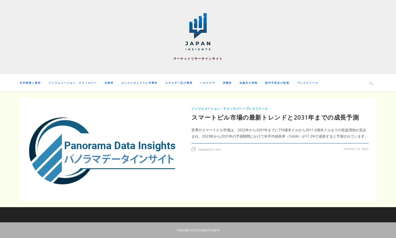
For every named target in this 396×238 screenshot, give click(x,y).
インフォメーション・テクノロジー (216, 108)
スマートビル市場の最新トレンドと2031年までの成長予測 (275, 117)
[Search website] (371, 83)
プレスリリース (257, 108)
